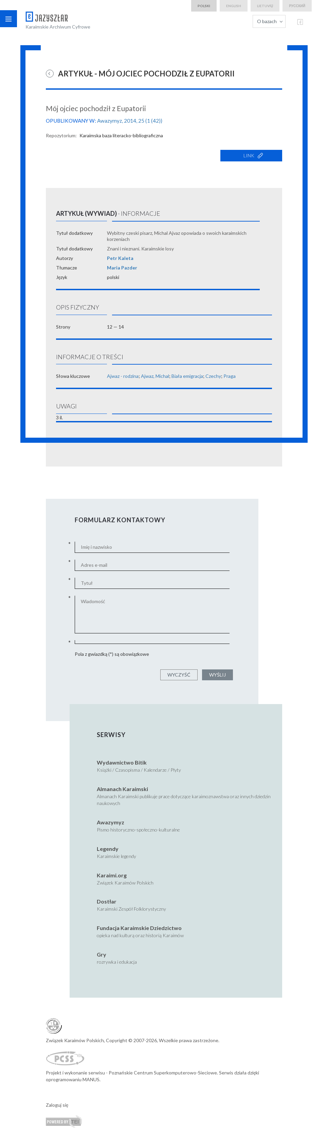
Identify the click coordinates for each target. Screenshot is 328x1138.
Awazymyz (110, 822)
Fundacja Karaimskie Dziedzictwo (139, 928)
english (233, 6)
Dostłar (106, 901)
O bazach (267, 21)
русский (297, 6)
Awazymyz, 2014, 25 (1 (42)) (129, 121)
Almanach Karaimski (122, 789)
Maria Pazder (122, 267)
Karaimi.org (112, 875)
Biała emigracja (187, 376)
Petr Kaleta (120, 258)
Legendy (108, 848)
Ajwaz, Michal (155, 376)
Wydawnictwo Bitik (122, 762)
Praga (229, 376)
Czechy (213, 376)
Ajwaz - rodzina (123, 376)
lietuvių (265, 6)
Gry (101, 954)
